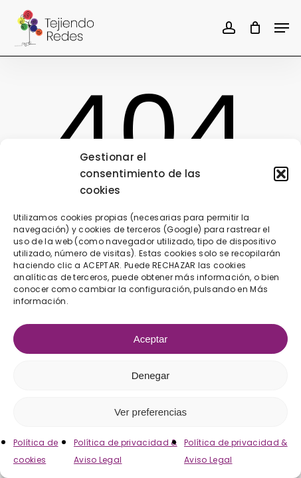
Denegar (151, 375)
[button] (281, 174)
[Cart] (255, 28)
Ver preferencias (150, 412)
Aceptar (151, 339)
